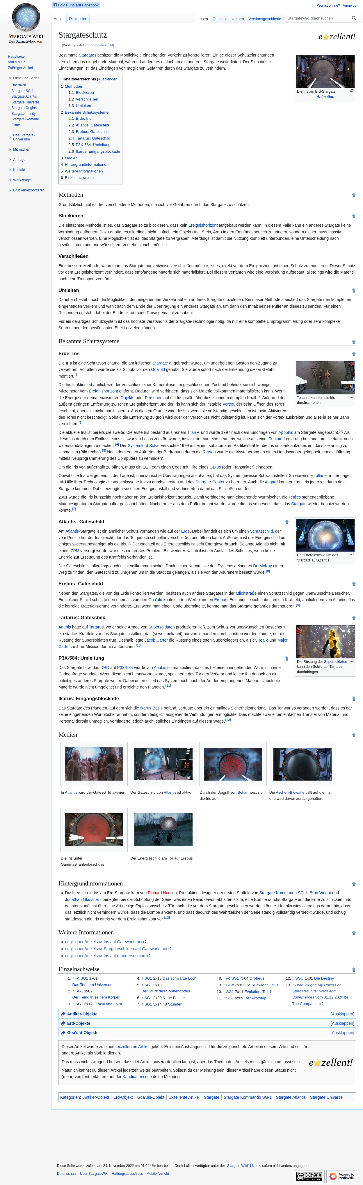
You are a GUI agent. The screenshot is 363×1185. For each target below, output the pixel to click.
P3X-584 (125, 667)
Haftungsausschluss (127, 1174)
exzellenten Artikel (133, 1046)
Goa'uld (158, 369)
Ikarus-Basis (151, 708)
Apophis (285, 432)
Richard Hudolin (162, 892)
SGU (299, 978)
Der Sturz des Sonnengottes (165, 991)
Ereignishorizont (203, 225)
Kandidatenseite (137, 1076)
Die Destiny (324, 978)
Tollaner (321, 475)
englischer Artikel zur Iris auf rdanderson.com (105, 955)
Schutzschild (261, 531)
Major (282, 640)
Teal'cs (295, 497)
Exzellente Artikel (184, 1097)
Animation (325, 97)
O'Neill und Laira (108, 1004)
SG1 (84, 978)
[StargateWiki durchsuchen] (322, 18)
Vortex (228, 404)
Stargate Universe (326, 1097)
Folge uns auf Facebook (76, 5)
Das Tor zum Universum (93, 984)
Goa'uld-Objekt (150, 1097)
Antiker (74, 1014)
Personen (153, 397)
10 (138, 645)
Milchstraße (246, 593)
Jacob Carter (156, 640)
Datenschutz (66, 1174)
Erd (70, 1023)
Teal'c (263, 640)
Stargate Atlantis (291, 1097)
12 (228, 719)
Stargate (160, 363)
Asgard (271, 482)
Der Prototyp (255, 998)
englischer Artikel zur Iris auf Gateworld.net (103, 941)
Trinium (275, 438)
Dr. (255, 566)
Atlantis (72, 531)
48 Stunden (172, 1004)
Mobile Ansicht (157, 1174)
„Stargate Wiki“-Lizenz (243, 1166)
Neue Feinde (174, 998)
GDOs (215, 467)
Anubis (64, 627)
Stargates (87, 55)
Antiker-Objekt (96, 1097)
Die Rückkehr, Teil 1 (262, 985)
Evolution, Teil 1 (257, 991)
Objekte (127, 397)
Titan (191, 432)
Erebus (220, 599)
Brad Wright (320, 892)
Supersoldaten (335, 662)
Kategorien (70, 1097)
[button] (26, 78)
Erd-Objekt (123, 1097)
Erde (185, 531)
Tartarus (96, 627)
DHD (104, 667)
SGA (230, 985)
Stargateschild (102, 45)
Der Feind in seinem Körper (96, 997)
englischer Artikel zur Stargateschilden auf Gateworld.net (116, 948)
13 (167, 917)
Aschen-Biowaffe (290, 792)
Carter (64, 646)
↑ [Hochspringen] (73, 991)
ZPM (75, 550)
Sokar (154, 445)
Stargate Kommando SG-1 (283, 892)
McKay (265, 566)
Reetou (209, 452)
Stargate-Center (210, 482)
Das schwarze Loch (179, 978)
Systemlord (138, 445)
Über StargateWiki (94, 1174)
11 (168, 685)
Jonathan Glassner (82, 899)
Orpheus (257, 978)
